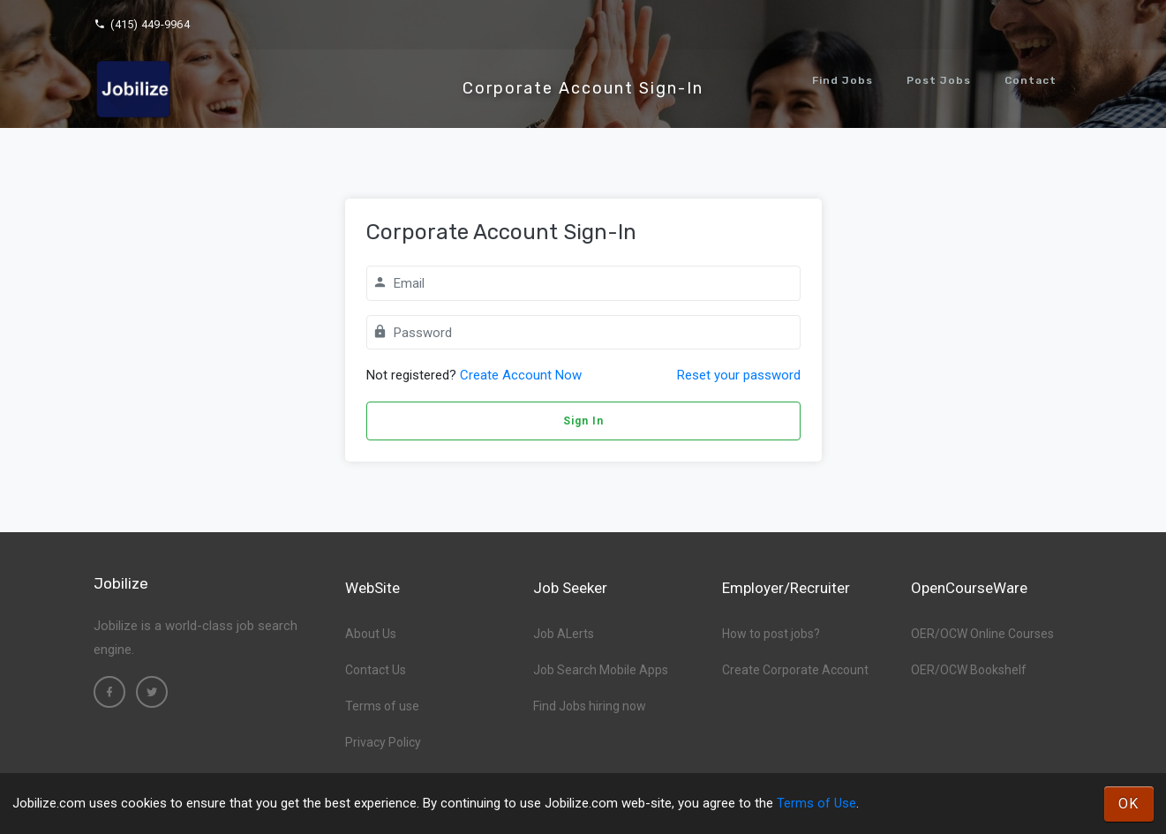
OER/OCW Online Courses (982, 634)
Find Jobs (842, 80)
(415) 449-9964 (142, 24)
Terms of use (382, 706)
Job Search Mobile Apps (600, 670)
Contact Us (375, 670)
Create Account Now (521, 375)
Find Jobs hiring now (589, 706)
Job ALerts (563, 634)
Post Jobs (938, 80)
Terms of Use (816, 803)
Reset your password (739, 375)
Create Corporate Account (795, 670)
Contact (1030, 80)
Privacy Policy (383, 742)
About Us (370, 634)
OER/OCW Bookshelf (969, 670)
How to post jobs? (771, 634)
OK (1129, 803)
